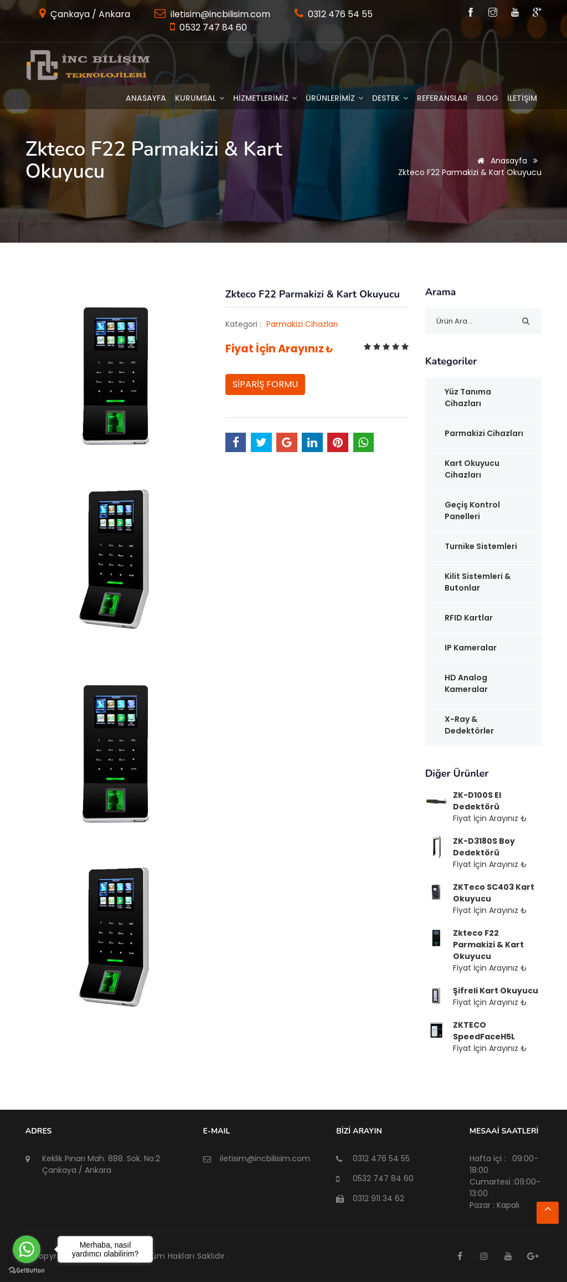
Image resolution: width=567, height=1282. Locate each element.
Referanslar (442, 98)
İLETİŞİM (522, 98)
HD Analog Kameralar (466, 683)
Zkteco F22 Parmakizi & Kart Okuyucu (488, 944)
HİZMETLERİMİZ (265, 98)
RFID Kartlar (469, 617)
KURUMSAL (199, 98)
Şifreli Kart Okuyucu (495, 990)
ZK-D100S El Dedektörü (477, 800)
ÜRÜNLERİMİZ (334, 98)
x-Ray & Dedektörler (469, 725)
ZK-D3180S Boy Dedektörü (484, 846)
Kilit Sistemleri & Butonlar (478, 582)
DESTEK (390, 98)
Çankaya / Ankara (89, 14)
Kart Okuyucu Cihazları (472, 469)
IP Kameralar (471, 647)
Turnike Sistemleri (481, 546)
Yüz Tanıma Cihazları (468, 397)
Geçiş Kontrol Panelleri (472, 510)
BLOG (487, 98)
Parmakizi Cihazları (302, 324)
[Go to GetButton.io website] (26, 1270)
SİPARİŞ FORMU (265, 384)
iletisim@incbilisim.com (219, 14)
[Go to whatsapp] (26, 1249)
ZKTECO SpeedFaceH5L (484, 1030)
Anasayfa (146, 98)
